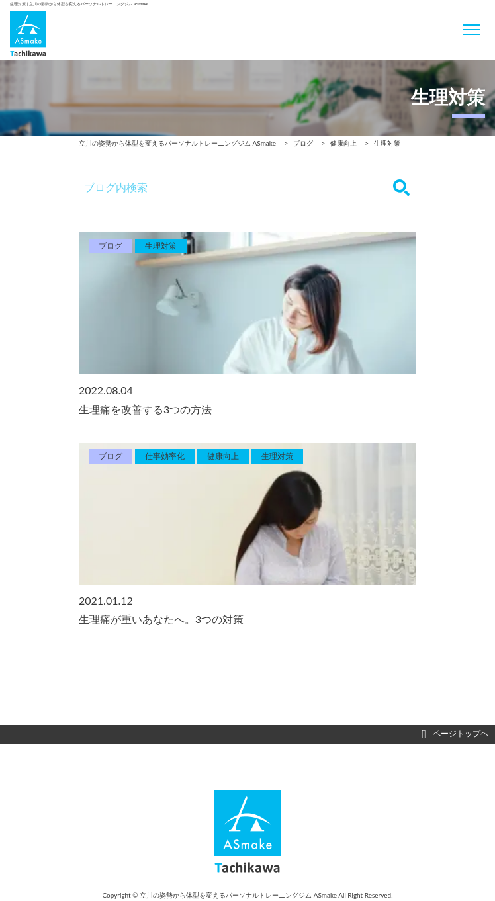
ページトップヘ (455, 734)
